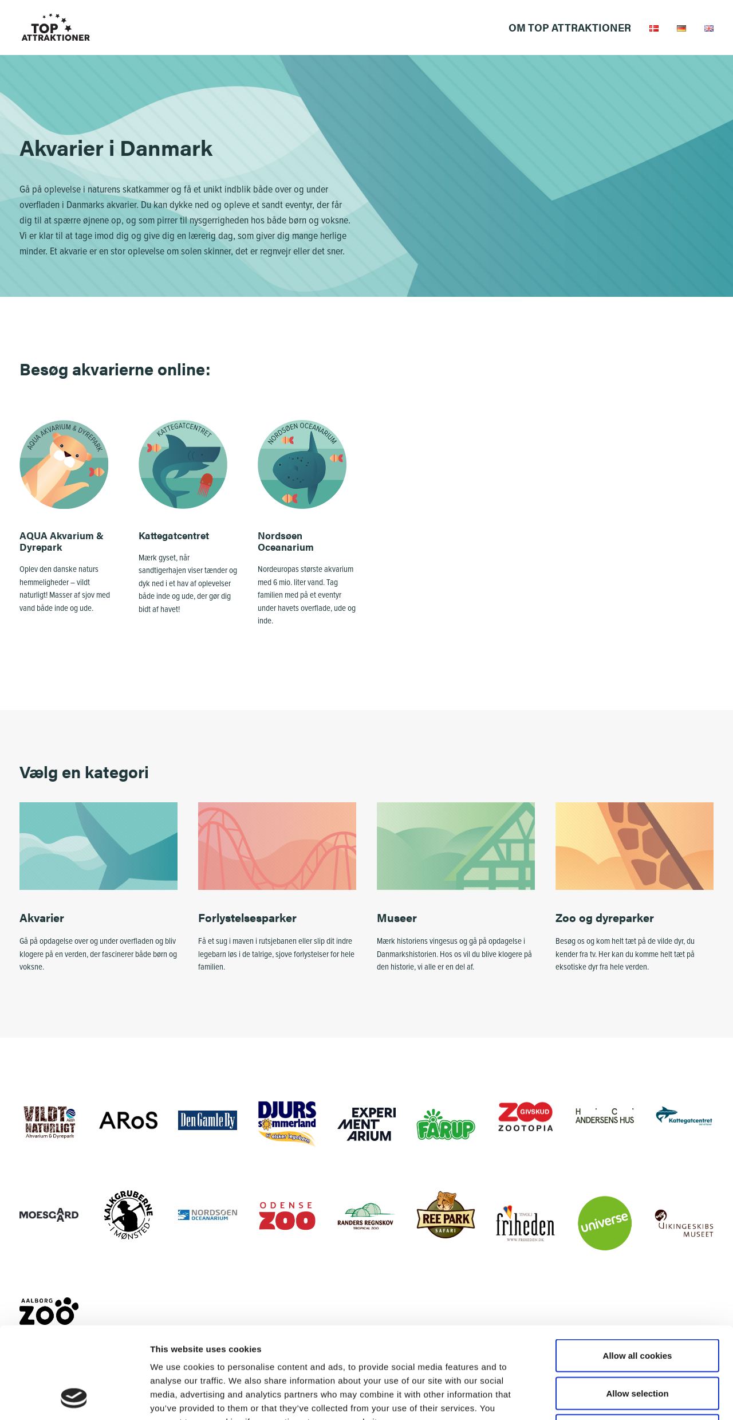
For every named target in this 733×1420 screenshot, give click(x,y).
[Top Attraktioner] (55, 27)
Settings (591, 1397)
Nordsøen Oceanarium (286, 541)
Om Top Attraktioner (570, 27)
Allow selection (637, 1307)
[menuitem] (574, 27)
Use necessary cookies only (637, 1345)
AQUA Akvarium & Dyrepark (61, 541)
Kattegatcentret (174, 535)
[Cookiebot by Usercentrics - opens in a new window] (74, 1397)
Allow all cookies (637, 1269)
